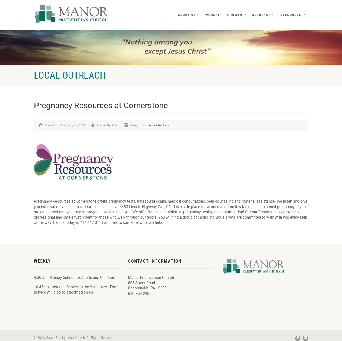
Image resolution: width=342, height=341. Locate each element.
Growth (237, 15)
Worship (213, 15)
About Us (189, 15)
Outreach (263, 15)
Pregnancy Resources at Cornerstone (65, 201)
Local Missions (158, 125)
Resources (292, 15)
